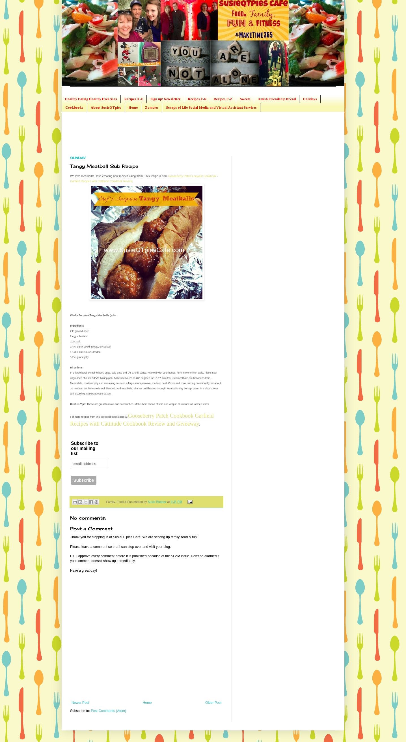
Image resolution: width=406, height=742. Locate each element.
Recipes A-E (133, 99)
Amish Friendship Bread (277, 99)
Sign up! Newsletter (165, 99)
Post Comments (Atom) (108, 711)
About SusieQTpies (106, 108)
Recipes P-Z (223, 99)
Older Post (213, 703)
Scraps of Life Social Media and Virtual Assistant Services (211, 108)
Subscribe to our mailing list (84, 448)
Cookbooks (74, 108)
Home (133, 108)
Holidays (310, 99)
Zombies (152, 108)
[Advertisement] (173, 133)
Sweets (245, 99)
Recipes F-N (197, 99)
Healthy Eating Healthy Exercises (91, 99)
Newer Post (80, 703)
